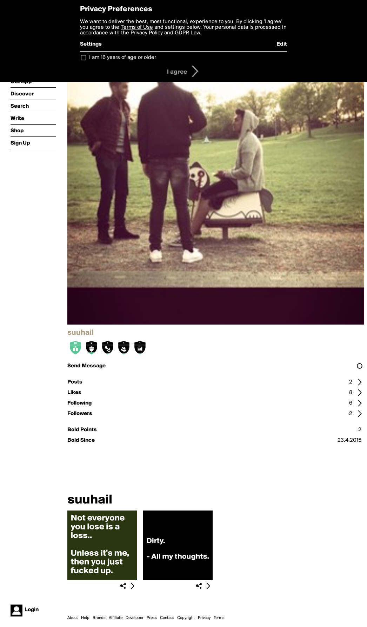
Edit (281, 44)
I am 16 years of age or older (122, 57)
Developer (135, 618)
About (72, 618)
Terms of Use (137, 27)
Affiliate (115, 618)
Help (85, 618)
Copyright (186, 618)
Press (152, 618)
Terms (219, 618)
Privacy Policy (147, 33)
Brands (99, 618)
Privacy (204, 618)
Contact (167, 618)
